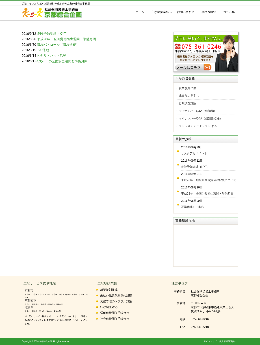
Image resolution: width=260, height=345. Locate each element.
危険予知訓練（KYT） (195, 166)
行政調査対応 (187, 103)
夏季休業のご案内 (192, 206)
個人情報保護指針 (228, 341)
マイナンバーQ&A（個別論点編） (200, 118)
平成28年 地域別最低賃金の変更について (208, 180)
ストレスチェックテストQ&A (198, 126)
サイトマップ (210, 341)
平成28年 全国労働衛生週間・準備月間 (207, 193)
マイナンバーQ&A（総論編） (198, 110)
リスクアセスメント (194, 153)
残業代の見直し (189, 95)
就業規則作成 (187, 88)
